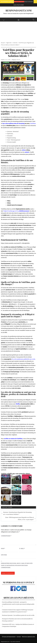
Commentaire (6, 536)
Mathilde (18, 59)
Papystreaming (11, 138)
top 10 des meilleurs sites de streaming (13, 123)
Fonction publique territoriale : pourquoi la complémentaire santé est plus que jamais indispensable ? (18, 604)
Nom (3, 548)
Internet (10, 507)
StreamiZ (9, 135)
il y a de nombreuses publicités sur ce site (23, 359)
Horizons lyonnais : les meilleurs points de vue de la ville (18, 615)
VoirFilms (33, 123)
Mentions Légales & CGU (28, 636)
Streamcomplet (11, 142)
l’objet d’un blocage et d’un (16, 211)
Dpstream (10, 133)
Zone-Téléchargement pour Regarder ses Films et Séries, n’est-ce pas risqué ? (19, 518)
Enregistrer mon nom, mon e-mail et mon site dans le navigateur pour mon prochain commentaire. (16, 565)
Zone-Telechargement (13, 140)
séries (24, 150)
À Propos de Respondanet (9, 636)
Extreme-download (12, 131)
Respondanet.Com (19, 10)
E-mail (22, 548)
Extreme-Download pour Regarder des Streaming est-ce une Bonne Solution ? (17, 513)
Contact (19, 636)
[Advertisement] (18, 31)
